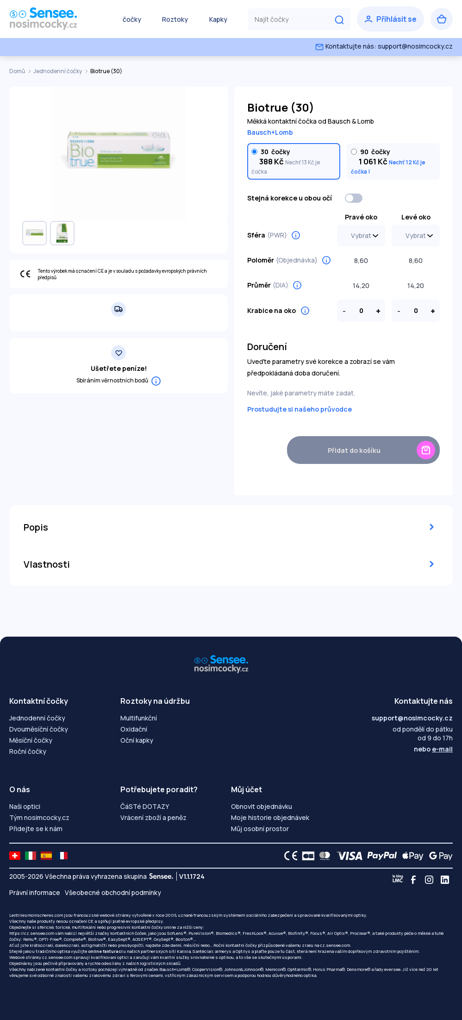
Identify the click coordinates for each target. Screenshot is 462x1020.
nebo (433, 749)
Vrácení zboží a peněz (153, 817)
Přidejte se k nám (35, 828)
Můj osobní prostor (260, 828)
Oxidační (133, 729)
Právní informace (34, 892)
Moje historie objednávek (270, 817)
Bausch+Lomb (270, 132)
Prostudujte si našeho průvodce (299, 409)
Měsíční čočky (30, 740)
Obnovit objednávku (261, 806)
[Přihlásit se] (390, 18)
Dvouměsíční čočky (38, 729)
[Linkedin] (444, 879)
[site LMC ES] (46, 855)
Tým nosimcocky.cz (39, 817)
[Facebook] (413, 879)
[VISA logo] (346, 855)
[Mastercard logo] (322, 855)
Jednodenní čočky (58, 71)
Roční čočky (27, 751)
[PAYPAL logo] (380, 855)
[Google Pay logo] (438, 855)
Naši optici (24, 806)
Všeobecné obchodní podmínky (113, 892)
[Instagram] (429, 879)
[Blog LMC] (397, 879)
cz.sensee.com (335, 945)
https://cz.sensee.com (31, 933)
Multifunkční (138, 717)
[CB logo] (305, 855)
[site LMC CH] (14, 855)
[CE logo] (288, 855)
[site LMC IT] (30, 855)
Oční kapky (136, 740)
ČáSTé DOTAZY (144, 806)
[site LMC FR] (62, 855)
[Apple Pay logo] (410, 855)
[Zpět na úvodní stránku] (55, 19)
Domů (17, 71)
